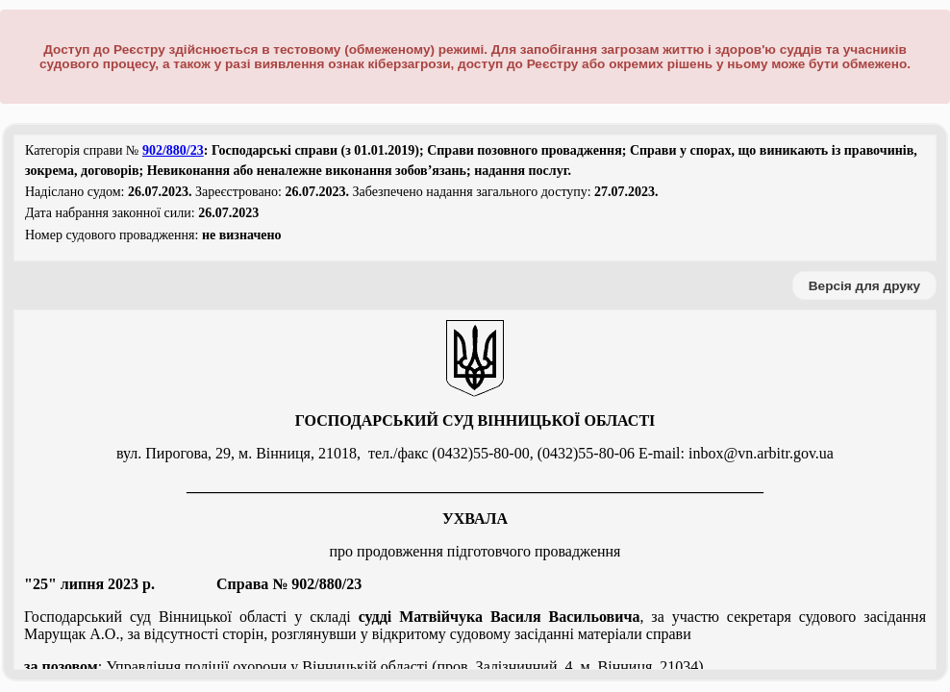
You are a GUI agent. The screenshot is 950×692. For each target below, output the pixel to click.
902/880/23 (173, 150)
